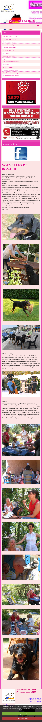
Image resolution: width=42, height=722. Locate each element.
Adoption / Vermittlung (9, 50)
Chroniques (6, 64)
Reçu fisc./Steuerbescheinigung (11, 61)
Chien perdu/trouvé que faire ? (11, 75)
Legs (4, 59)
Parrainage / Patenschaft (9, 56)
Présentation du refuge (8, 45)
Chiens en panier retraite (9, 42)
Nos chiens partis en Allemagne (11, 73)
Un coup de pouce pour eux (10, 39)
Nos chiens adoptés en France (10, 70)
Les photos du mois (8, 67)
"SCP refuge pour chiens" (22, 20)
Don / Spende (6, 53)
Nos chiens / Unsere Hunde (10, 36)
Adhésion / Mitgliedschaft (9, 47)
